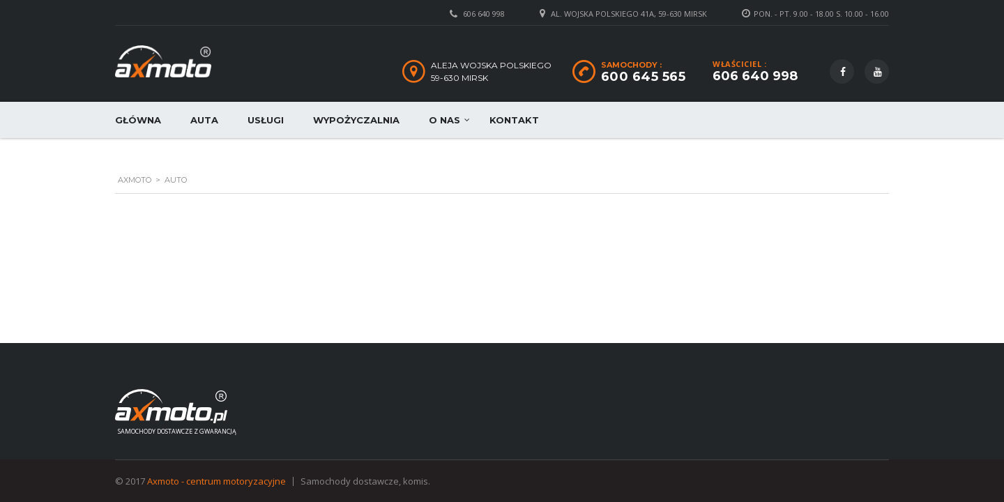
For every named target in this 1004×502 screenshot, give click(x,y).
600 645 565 (643, 76)
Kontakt (514, 120)
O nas (444, 120)
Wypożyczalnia (356, 120)
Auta (204, 120)
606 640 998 (484, 13)
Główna (138, 120)
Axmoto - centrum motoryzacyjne (216, 481)
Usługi (266, 120)
